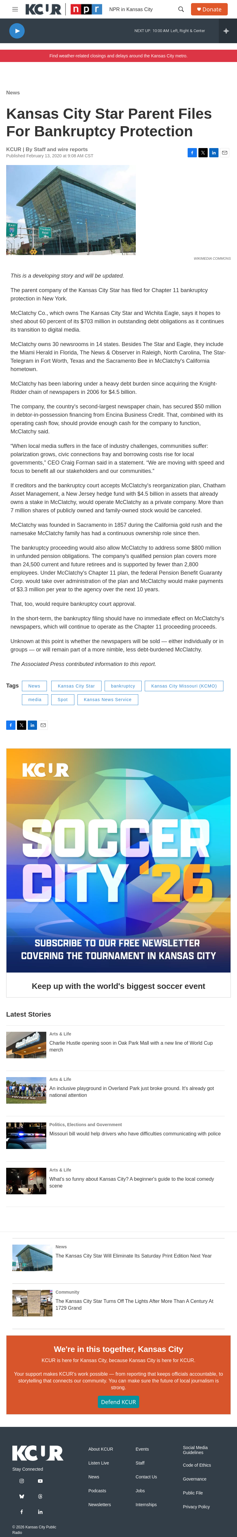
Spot (63, 699)
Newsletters (99, 1504)
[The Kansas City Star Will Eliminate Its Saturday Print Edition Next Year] (32, 1258)
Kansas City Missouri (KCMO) (184, 686)
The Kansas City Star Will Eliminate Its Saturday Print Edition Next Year (134, 1255)
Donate (212, 9)
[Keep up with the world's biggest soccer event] (118, 861)
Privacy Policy (196, 1507)
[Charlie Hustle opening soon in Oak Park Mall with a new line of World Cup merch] (26, 1045)
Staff (140, 1463)
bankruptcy (123, 686)
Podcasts (97, 1491)
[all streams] (228, 31)
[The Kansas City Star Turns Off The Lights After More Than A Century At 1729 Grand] (32, 1303)
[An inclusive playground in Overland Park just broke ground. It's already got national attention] (26, 1090)
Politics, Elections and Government (85, 1124)
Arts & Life (60, 1033)
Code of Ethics (197, 1465)
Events (142, 1449)
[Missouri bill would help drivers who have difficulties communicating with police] (26, 1135)
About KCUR (100, 1449)
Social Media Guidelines (195, 1450)
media (35, 699)
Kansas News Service (108, 699)
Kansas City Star (76, 686)
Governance (194, 1479)
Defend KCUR (118, 1402)
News (13, 93)
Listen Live (98, 1463)
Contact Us (146, 1477)
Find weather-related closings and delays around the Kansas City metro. (118, 55)
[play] (17, 31)
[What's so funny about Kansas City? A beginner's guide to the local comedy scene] (26, 1181)
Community (67, 1292)
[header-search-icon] (181, 9)
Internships (146, 1504)
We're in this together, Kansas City (118, 1349)
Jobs (140, 1491)
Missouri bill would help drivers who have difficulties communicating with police (135, 1133)
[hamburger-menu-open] (15, 9)
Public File (193, 1493)
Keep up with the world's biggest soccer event (118, 986)
